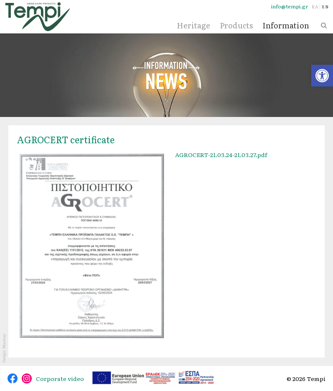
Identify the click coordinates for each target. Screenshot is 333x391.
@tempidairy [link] (13, 378)
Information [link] (285, 25)
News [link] (166, 75)
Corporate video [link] (60, 378)
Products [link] (236, 25)
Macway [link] (4, 341)
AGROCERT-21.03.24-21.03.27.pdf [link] (221, 154)
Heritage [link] (193, 25)
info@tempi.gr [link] (289, 6)
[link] (322, 75)
